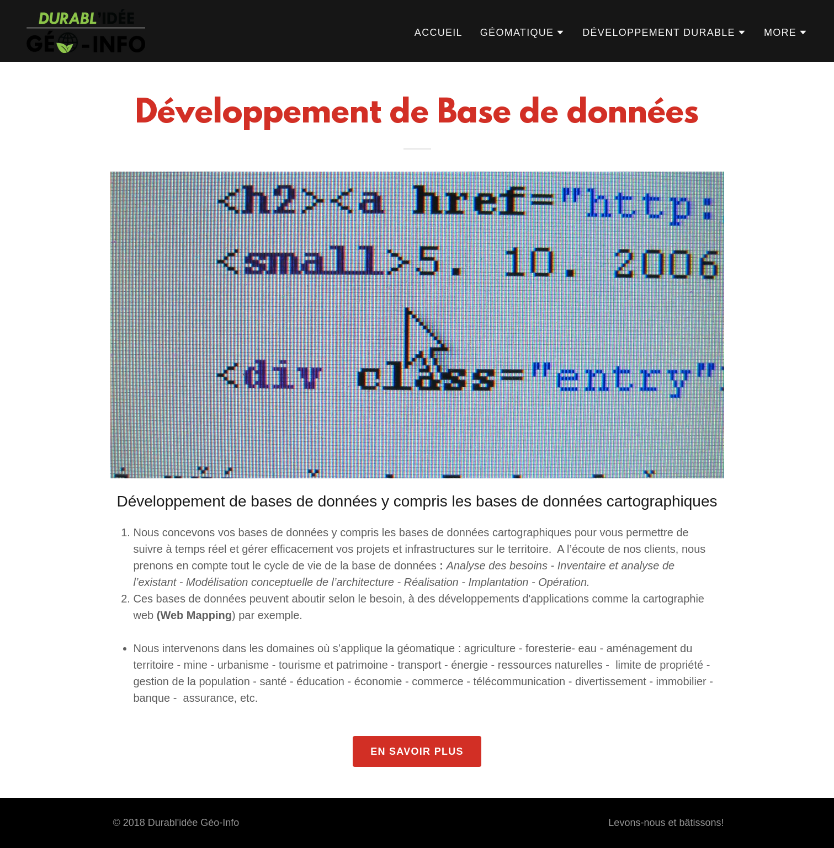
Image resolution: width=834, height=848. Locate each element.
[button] (522, 32)
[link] (85, 30)
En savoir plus (417, 751)
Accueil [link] (439, 32)
